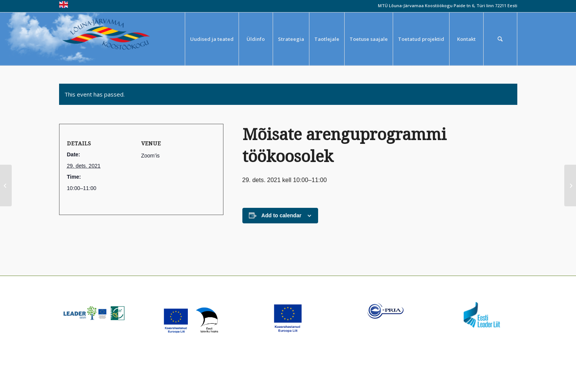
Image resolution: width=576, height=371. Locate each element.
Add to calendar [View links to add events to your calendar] (281, 215)
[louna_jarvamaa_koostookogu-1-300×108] (111, 38)
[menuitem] (212, 38)
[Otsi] (500, 38)
